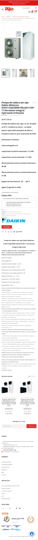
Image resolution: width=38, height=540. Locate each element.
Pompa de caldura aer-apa (7, 215)
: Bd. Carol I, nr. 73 (10, 445)
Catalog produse (6, 462)
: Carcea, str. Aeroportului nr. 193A (18, 446)
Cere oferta (10, 413)
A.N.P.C (3, 493)
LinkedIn (8, 231)
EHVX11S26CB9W (16, 213)
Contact (4, 475)
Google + (11, 231)
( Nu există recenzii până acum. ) (15, 115)
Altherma (7, 213)
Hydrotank (28, 213)
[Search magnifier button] (36, 8)
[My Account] (29, 12)
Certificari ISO (5, 467)
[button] (29, 376)
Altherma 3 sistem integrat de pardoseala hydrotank (12, 398)
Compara (20, 231)
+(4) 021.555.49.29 (24, 2)
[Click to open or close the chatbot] (31, 533)
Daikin (11, 213)
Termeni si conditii (7, 491)
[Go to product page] (10, 388)
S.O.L (3, 496)
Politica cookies (6, 488)
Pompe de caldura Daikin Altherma (13, 211)
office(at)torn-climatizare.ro (19, 3)
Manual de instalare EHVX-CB (13, 204)
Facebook (3, 231)
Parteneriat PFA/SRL (7, 464)
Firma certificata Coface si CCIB (10, 486)
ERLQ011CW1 (23, 213)
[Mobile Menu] (2, 9)
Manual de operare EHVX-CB (13, 205)
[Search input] (28, 8)
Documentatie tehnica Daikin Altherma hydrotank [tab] (15, 198)
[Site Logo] (9, 9)
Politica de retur (6, 498)
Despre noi (4, 470)
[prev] (33, 102)
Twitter (5, 231)
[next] (36, 102)
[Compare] (32, 12)
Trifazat (14, 215)
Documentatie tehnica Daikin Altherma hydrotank (18, 202)
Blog (3, 472)
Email (14, 231)
